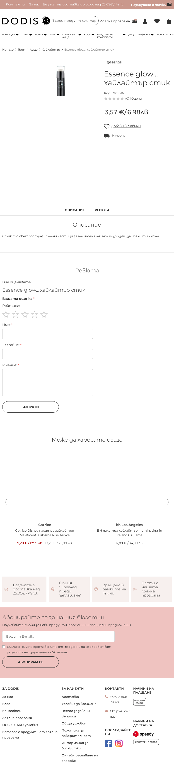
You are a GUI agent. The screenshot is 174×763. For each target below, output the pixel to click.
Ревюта (102, 210)
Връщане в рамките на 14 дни (114, 589)
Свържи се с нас (120, 714)
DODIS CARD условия (20, 725)
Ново (160, 34)
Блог (6, 704)
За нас (34, 4)
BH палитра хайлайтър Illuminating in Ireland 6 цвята (129, 532)
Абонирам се (30, 662)
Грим (25, 34)
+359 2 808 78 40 (118, 699)
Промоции (7, 34)
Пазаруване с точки (151, 5)
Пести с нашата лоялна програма (151, 589)
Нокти (39, 34)
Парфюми (143, 34)
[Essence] (114, 63)
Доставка (70, 697)
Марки (169, 34)
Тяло (53, 34)
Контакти (15, 4)
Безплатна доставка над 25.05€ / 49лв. (26, 589)
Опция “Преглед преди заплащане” (70, 589)
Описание (75, 210)
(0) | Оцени (133, 98)
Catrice (44, 525)
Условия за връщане (79, 704)
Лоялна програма (115, 21)
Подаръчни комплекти (105, 36)
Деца (131, 34)
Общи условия (74, 723)
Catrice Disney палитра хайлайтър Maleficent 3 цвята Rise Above (44, 532)
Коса (87, 34)
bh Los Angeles (129, 525)
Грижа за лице (68, 36)
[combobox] (70, 20)
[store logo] (20, 21)
